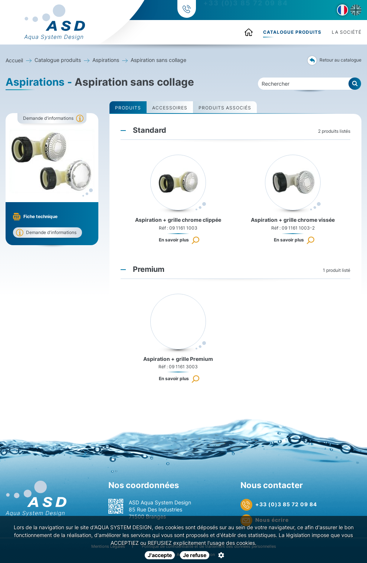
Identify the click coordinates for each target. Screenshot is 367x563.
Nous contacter (271, 485)
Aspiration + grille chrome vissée (293, 220)
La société (346, 32)
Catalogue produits (292, 32)
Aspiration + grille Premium (178, 359)
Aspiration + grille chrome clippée (178, 220)
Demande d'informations (48, 118)
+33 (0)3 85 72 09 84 (244, 10)
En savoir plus (174, 240)
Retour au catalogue (334, 60)
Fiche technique (40, 216)
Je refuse (194, 555)
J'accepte (160, 555)
